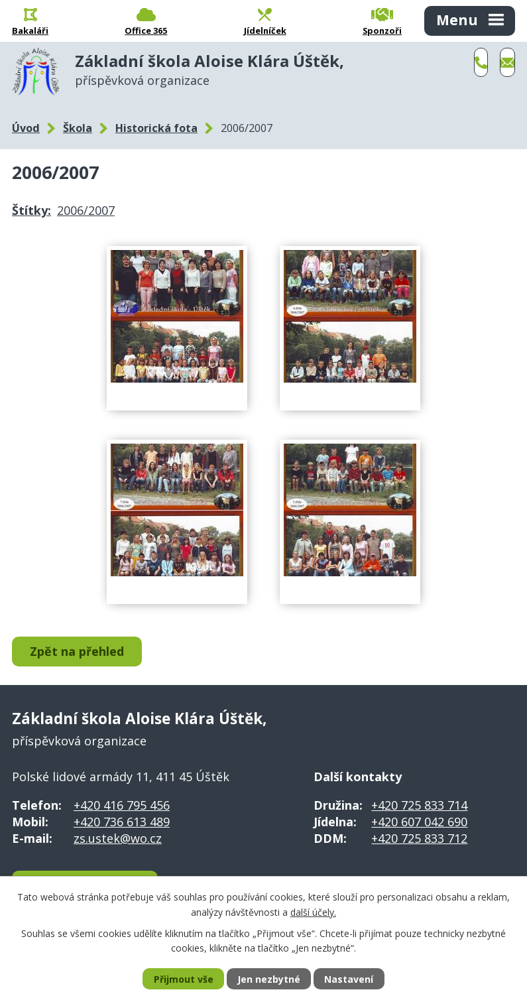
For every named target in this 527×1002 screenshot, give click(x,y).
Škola (77, 128)
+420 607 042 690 (419, 822)
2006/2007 (86, 210)
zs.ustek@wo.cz (118, 838)
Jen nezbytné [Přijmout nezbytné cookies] (268, 979)
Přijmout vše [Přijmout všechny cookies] (183, 979)
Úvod (26, 128)
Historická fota (156, 128)
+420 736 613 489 (122, 822)
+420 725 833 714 (419, 805)
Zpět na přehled (77, 651)
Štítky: (31, 210)
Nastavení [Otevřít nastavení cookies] (348, 979)
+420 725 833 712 (419, 838)
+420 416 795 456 (122, 805)
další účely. (313, 911)
